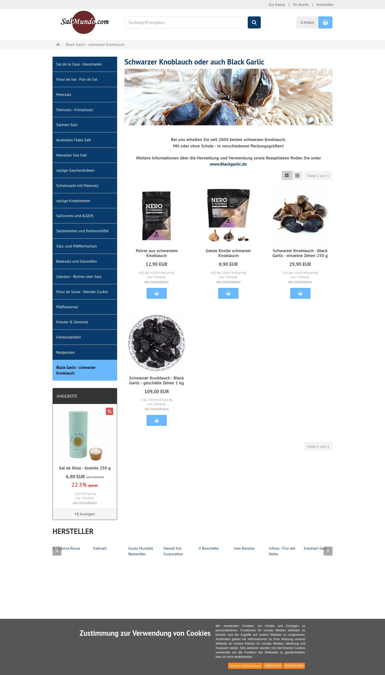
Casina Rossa (99, 548)
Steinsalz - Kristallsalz (74, 109)
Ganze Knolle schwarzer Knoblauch (228, 253)
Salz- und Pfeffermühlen (76, 246)
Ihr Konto (301, 4)
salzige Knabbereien (73, 200)
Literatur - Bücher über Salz (78, 276)
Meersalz (63, 94)
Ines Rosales (273, 548)
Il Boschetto (238, 548)
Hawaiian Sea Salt (71, 155)
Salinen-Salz (67, 124)
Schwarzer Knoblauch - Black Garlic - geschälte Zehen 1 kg (156, 380)
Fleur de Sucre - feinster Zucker (82, 291)
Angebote (67, 396)
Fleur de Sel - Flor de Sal (76, 79)
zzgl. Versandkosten (156, 281)
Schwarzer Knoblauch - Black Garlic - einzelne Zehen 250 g (300, 253)
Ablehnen (272, 665)
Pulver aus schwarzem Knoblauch (157, 253)
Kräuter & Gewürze (72, 321)
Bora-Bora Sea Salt (68, 548)
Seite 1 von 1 (318, 175)
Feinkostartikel (68, 337)
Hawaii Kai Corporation (203, 551)
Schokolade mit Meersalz (77, 185)
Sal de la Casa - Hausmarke (79, 64)
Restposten (65, 352)
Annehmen (294, 665)
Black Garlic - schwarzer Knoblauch (76, 370)
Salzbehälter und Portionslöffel (82, 230)
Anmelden (325, 4)
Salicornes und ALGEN (74, 215)
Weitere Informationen (245, 666)
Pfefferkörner (67, 306)
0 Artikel (307, 22)
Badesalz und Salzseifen (76, 261)
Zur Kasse (277, 4)
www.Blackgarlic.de (228, 164)
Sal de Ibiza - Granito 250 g (85, 468)
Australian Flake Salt (73, 139)
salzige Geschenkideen (75, 170)
